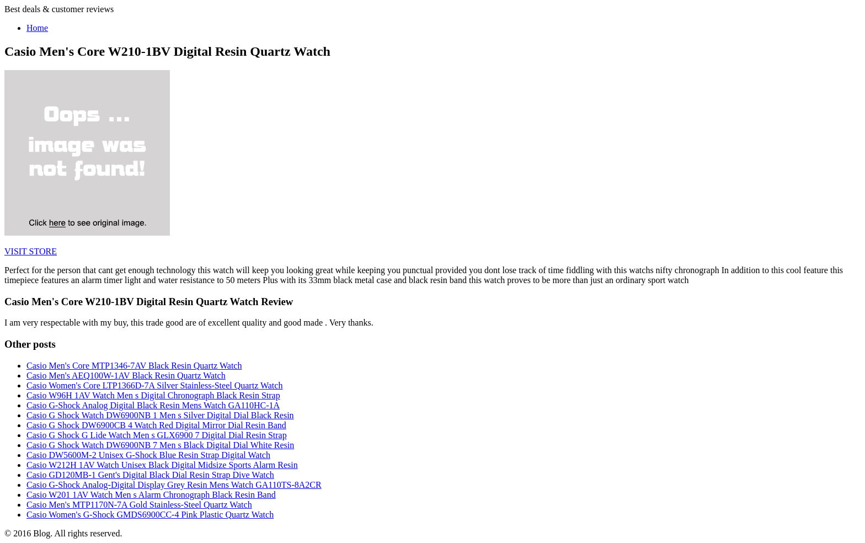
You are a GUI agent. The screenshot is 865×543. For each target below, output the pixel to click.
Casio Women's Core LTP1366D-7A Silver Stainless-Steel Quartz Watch (154, 385)
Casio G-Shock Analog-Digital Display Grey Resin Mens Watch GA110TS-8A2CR (174, 484)
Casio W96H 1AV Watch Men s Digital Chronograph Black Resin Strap (153, 395)
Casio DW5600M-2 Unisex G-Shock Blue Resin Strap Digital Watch (148, 455)
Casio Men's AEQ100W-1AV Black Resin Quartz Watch (126, 375)
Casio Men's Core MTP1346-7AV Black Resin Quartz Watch (134, 365)
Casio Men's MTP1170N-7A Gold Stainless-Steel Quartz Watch (139, 504)
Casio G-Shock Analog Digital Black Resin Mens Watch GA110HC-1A (153, 405)
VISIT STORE (30, 251)
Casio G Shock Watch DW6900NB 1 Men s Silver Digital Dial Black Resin (160, 415)
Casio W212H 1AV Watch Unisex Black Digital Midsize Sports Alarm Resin (162, 465)
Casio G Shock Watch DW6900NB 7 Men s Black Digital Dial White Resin (160, 445)
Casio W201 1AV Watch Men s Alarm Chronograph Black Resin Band (151, 494)
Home (37, 28)
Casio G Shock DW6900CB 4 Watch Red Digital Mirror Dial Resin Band (156, 425)
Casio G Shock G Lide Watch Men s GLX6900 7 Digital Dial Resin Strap (156, 435)
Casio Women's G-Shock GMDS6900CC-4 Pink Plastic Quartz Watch (150, 514)
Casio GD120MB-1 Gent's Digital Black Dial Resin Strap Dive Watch (150, 475)
